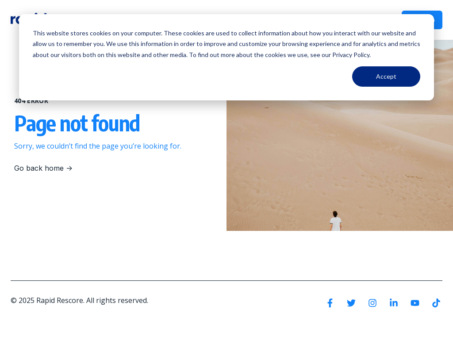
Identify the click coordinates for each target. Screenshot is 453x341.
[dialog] (226, 57)
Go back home (43, 168)
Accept (386, 76)
